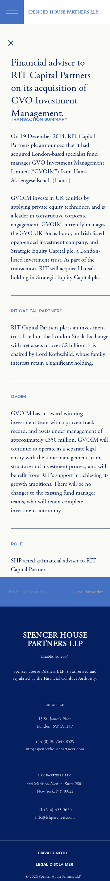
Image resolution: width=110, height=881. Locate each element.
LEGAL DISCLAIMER (54, 864)
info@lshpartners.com (55, 817)
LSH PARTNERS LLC (55, 775)
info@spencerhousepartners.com (55, 749)
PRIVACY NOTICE (54, 852)
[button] (12, 12)
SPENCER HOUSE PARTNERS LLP (63, 12)
